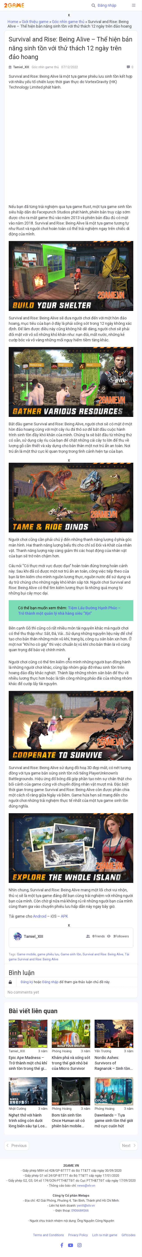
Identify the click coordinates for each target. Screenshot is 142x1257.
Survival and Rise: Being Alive (103, 954)
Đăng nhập (107, 5)
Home (13, 21)
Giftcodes (128, 1235)
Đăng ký (27, 982)
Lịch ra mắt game (104, 1235)
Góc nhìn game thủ (68, 21)
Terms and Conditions (48, 1235)
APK (64, 916)
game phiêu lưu (48, 954)
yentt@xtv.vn (86, 1205)
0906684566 (80, 1210)
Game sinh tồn (71, 954)
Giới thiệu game (35, 21)
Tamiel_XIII (33, 936)
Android (39, 916)
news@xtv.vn (86, 1186)
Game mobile (26, 954)
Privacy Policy (78, 1235)
